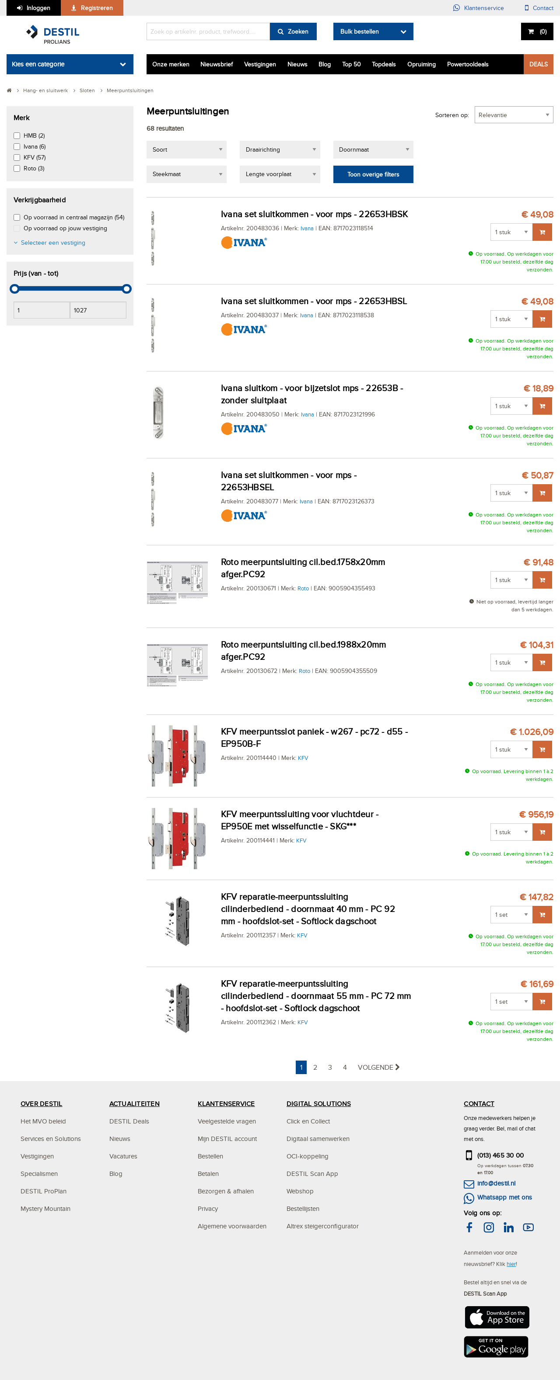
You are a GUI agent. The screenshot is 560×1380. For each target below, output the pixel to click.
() (542, 31)
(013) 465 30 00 (500, 1155)
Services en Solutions (51, 1138)
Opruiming (421, 64)
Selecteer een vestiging (53, 242)
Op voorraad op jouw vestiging (65, 228)
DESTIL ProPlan (43, 1191)
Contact (543, 7)
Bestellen (210, 1156)
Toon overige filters (373, 174)
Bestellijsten (303, 1208)
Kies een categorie (38, 64)
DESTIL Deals (129, 1121)
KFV (303, 758)
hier (511, 1264)
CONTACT (479, 1103)
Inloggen (38, 7)
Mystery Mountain (45, 1208)
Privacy (208, 1208)
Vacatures (123, 1156)
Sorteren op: (452, 115)
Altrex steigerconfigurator (323, 1226)
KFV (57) (35, 157)
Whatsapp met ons (504, 1197)
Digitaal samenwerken (318, 1138)
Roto (303, 588)
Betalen (208, 1173)
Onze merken (170, 64)
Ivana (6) (35, 146)
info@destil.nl (496, 1183)
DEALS (538, 64)
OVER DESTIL (42, 1103)
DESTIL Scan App (312, 1173)
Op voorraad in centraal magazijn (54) (74, 217)
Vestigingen (260, 64)
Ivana (307, 228)
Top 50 (351, 64)
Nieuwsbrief (216, 64)
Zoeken (298, 31)
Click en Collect (308, 1121)
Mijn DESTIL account (227, 1138)
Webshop (300, 1191)
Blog (324, 64)
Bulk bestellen (359, 31)
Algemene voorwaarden (232, 1226)
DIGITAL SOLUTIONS (319, 1103)
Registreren (97, 7)
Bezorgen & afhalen (226, 1191)
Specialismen (39, 1173)
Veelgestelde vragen (227, 1121)
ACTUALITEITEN (134, 1103)
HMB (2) (34, 135)
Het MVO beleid (43, 1121)
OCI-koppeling (308, 1156)
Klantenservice (484, 7)
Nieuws (297, 64)
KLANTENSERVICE (226, 1103)
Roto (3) (34, 168)
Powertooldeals (468, 64)
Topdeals (384, 64)
